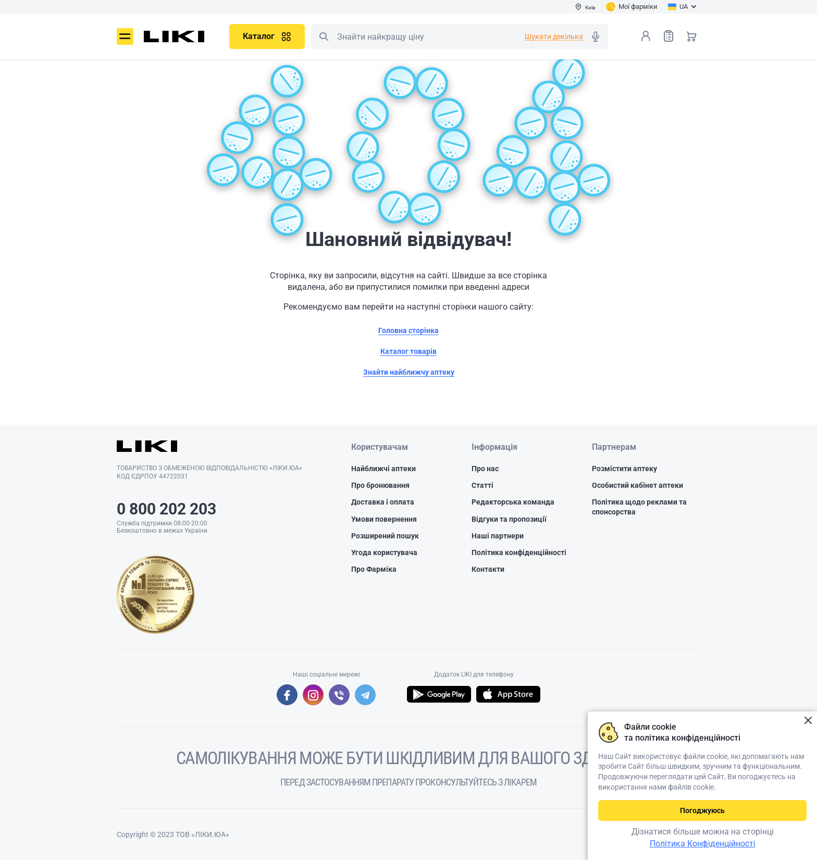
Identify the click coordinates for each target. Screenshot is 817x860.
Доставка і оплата (382, 502)
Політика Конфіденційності (703, 844)
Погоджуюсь (702, 810)
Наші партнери (498, 536)
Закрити (808, 720)
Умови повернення (384, 519)
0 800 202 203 (166, 509)
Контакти (488, 569)
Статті (482, 485)
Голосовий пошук (595, 36)
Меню (125, 36)
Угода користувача (384, 552)
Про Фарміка (374, 569)
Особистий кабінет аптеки (637, 485)
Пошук (323, 36)
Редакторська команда (513, 502)
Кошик (691, 36)
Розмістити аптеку (624, 468)
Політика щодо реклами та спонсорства (639, 506)
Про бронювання (380, 485)
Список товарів (668, 35)
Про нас (485, 468)
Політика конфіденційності (519, 552)
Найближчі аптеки (383, 468)
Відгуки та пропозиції (509, 519)
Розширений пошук (385, 536)
